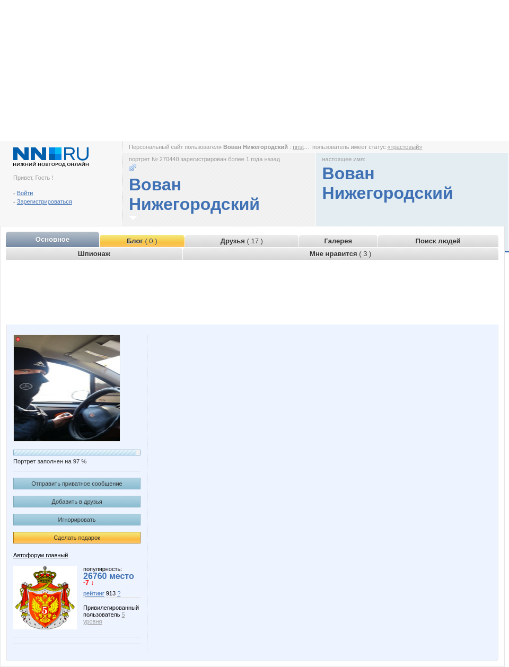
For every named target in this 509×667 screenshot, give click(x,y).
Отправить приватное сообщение (76, 483)
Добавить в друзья (76, 501)
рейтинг (93, 593)
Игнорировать (77, 519)
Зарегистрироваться (44, 201)
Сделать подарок (77, 537)
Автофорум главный (40, 555)
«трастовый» (405, 147)
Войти (25, 193)
